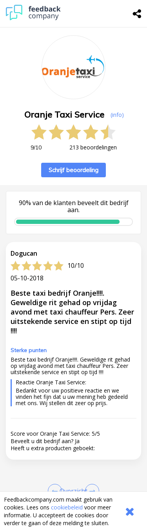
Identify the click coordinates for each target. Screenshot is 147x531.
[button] (73, 487)
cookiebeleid (67, 507)
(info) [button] (117, 114)
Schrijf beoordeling (73, 170)
